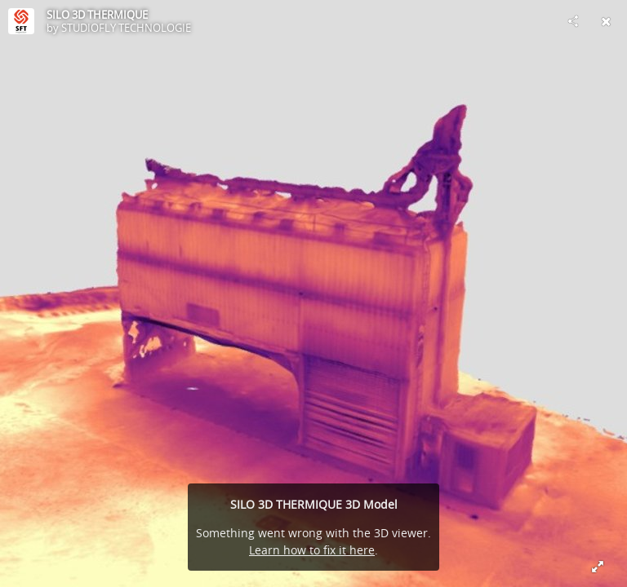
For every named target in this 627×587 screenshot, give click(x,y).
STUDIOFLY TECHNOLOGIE (126, 27)
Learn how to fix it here (312, 550)
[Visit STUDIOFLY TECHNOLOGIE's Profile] (21, 21)
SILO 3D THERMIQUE (97, 14)
